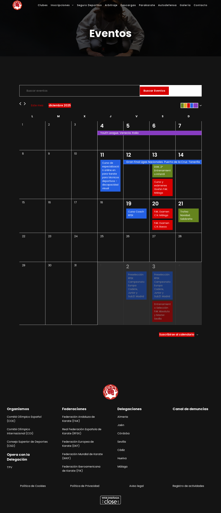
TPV (9, 467)
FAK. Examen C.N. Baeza (161, 224)
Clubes (43, 5)
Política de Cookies (33, 486)
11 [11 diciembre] (102, 155)
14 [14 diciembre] (181, 155)
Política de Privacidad (84, 486)
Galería (185, 5)
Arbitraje (111, 5)
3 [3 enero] (153, 266)
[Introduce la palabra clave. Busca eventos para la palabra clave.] (79, 90)
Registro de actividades (188, 486)
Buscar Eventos (154, 91)
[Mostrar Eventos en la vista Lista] (176, 90)
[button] (190, 105)
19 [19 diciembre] (128, 203)
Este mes (37, 105)
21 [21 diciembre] (180, 203)
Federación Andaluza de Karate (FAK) (78, 419)
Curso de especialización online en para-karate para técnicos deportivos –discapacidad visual (110, 175)
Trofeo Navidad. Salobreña (186, 215)
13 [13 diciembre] (154, 155)
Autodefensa (167, 5)
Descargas (128, 5)
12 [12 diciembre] (128, 155)
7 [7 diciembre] (179, 126)
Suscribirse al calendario (176, 334)
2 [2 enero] (127, 266)
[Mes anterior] (20, 103)
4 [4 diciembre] (102, 126)
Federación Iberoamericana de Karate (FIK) (81, 469)
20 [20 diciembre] (155, 203)
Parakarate (147, 5)
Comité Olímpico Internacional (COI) (20, 431)
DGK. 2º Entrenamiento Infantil (162, 170)
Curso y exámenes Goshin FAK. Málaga (161, 187)
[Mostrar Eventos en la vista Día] (195, 90)
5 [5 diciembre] (128, 126)
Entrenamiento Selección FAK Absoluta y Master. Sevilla (162, 311)
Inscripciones (63, 5)
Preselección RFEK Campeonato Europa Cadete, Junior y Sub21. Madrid (136, 285)
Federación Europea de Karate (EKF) (78, 444)
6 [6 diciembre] (154, 126)
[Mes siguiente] (25, 103)
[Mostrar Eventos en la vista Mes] (186, 90)
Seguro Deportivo (89, 5)
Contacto (200, 5)
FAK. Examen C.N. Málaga (161, 213)
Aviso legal (136, 486)
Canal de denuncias (190, 408)
